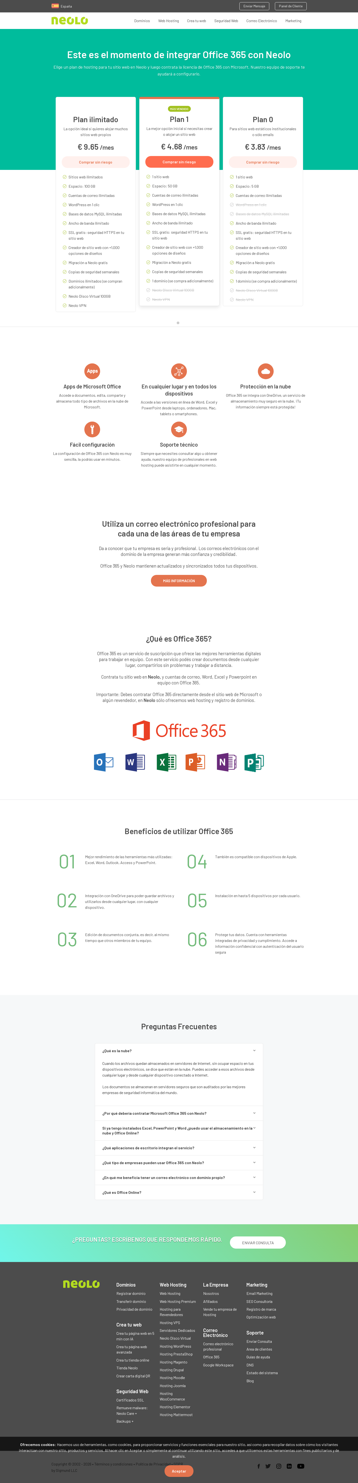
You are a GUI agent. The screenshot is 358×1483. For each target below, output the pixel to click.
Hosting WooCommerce (172, 1396)
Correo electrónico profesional (218, 1346)
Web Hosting (168, 20)
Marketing (293, 20)
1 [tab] (179, 324)
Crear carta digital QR (133, 1375)
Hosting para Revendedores (171, 1312)
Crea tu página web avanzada (131, 1349)
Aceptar (179, 1471)
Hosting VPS (170, 1322)
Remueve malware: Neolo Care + (132, 1410)
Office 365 (211, 1356)
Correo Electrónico (261, 20)
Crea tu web (196, 20)
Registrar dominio (131, 1293)
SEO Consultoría (259, 1301)
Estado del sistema (262, 1372)
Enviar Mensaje (254, 6)
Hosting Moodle (172, 1377)
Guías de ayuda (258, 1356)
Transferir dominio (131, 1301)
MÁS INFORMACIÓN (179, 580)
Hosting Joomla (173, 1385)
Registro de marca (261, 1309)
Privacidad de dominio (134, 1309)
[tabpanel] (96, 208)
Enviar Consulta (259, 1341)
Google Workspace (218, 1365)
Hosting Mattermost (176, 1414)
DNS (250, 1365)
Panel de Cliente (291, 6)
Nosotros (211, 1293)
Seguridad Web (226, 20)
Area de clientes (259, 1349)
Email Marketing (259, 1293)
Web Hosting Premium (178, 1301)
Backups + (124, 1421)
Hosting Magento (173, 1362)
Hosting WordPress (175, 1346)
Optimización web (261, 1317)
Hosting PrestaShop (176, 1354)
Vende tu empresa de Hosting (220, 1312)
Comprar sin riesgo (95, 162)
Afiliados (210, 1301)
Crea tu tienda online (132, 1360)
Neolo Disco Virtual (175, 1338)
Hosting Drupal (172, 1369)
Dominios (142, 20)
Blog (250, 1380)
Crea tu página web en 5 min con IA (135, 1336)
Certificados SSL (130, 1400)
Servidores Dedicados (177, 1330)
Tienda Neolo (127, 1367)
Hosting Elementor (175, 1406)
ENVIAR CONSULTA (258, 1242)
